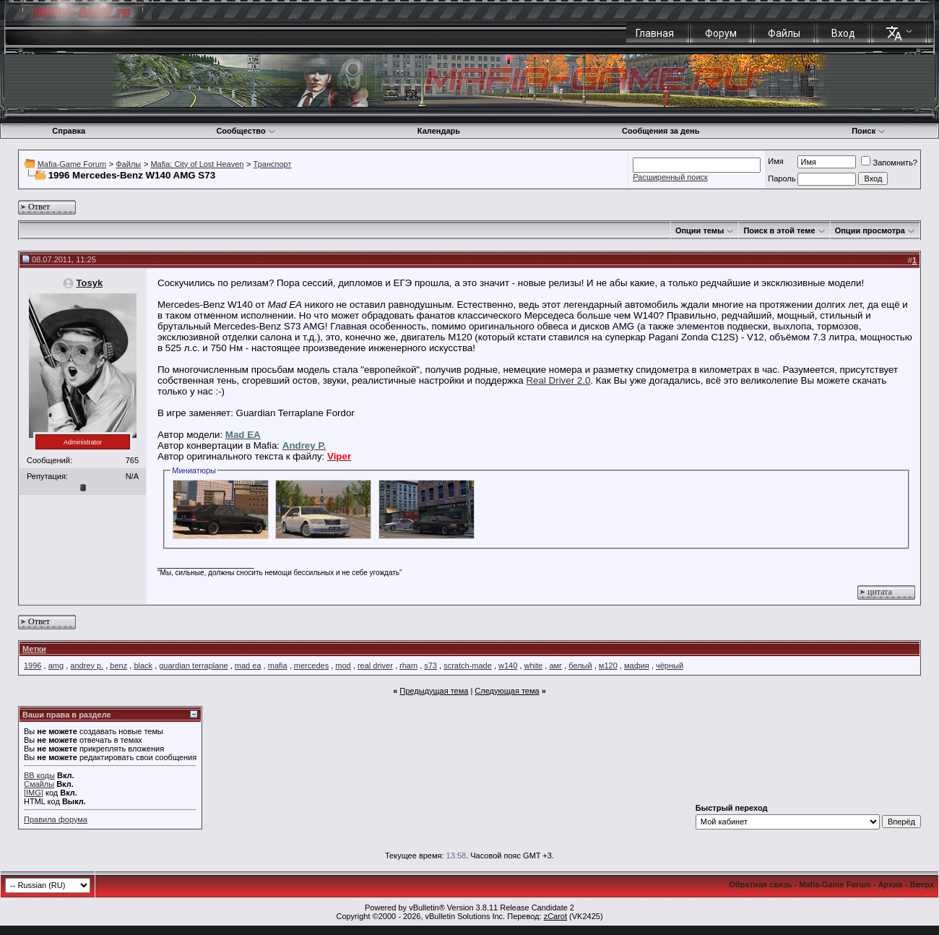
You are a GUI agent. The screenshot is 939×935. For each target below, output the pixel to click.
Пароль (781, 178)
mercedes (311, 665)
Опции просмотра (870, 230)
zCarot (555, 916)
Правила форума (55, 819)
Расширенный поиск (670, 177)
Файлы (784, 33)
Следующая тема (507, 690)
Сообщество (245, 130)
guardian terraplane (193, 665)
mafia (277, 665)
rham (408, 665)
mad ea (248, 665)
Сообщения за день (660, 130)
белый (580, 665)
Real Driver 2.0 (558, 380)
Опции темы (699, 230)
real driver (375, 665)
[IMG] (33, 792)
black (143, 665)
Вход (843, 33)
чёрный (669, 665)
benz (118, 665)
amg (56, 665)
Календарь (438, 130)
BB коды (39, 775)
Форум (721, 33)
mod (342, 665)
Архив (890, 884)
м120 (608, 665)
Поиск (869, 130)
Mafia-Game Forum (72, 164)
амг (555, 665)
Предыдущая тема (433, 690)
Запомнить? (889, 162)
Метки (34, 649)
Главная (655, 33)
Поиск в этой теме (779, 230)
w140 (507, 665)
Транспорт (273, 164)
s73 (430, 665)
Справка (68, 130)
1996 (32, 665)
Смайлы (39, 784)
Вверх (922, 884)
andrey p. (86, 665)
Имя (775, 161)
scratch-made (467, 665)
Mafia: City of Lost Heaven (196, 164)
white (533, 665)
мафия (636, 665)
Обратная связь (760, 884)
